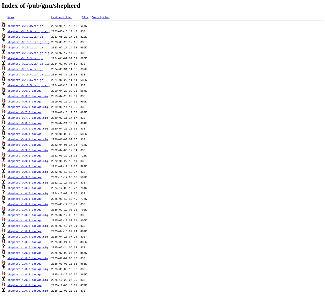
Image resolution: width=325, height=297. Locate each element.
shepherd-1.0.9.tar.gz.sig (27, 290)
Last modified (61, 17)
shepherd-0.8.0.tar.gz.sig (27, 128)
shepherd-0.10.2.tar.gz (25, 47)
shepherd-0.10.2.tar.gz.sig (28, 53)
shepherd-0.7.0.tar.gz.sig (27, 118)
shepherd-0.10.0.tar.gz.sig (28, 31)
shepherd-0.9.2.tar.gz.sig (27, 172)
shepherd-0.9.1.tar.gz (24, 155)
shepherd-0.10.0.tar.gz (25, 26)
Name (10, 17)
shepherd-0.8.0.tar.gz (24, 123)
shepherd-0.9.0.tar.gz (24, 145)
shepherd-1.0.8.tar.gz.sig (27, 280)
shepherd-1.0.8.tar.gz (24, 274)
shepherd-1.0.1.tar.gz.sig (27, 204)
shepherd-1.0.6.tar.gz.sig (27, 258)
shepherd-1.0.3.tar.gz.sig (27, 226)
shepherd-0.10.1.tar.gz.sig (28, 42)
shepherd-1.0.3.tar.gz (24, 220)
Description (100, 17)
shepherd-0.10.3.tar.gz (25, 58)
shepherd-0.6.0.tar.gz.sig (27, 96)
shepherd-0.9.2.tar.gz (24, 166)
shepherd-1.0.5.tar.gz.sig (27, 247)
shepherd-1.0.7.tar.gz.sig (27, 269)
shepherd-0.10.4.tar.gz (25, 69)
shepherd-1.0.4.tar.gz (24, 231)
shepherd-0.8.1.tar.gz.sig (27, 139)
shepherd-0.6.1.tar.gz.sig (27, 107)
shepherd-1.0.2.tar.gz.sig (27, 215)
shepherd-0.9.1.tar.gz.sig (27, 161)
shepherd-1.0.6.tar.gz (24, 253)
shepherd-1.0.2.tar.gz (24, 209)
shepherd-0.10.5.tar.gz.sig (28, 85)
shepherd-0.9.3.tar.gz (24, 177)
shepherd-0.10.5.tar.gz (25, 80)
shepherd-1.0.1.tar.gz (24, 199)
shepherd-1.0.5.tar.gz (24, 242)
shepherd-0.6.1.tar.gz (24, 101)
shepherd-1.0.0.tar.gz (24, 188)
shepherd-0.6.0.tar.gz (24, 90)
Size (85, 17)
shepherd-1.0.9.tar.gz (24, 285)
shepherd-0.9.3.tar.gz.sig (27, 182)
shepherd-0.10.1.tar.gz (25, 36)
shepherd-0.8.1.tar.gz (24, 134)
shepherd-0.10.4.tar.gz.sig (28, 74)
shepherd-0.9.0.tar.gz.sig (27, 150)
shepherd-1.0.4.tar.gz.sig (27, 236)
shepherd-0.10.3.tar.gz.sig (28, 63)
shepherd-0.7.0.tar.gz (24, 112)
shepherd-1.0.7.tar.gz (24, 263)
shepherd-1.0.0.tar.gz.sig (27, 193)
